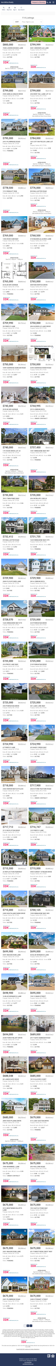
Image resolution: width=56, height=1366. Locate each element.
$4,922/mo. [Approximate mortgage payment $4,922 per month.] (49, 138)
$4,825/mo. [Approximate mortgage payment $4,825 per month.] (49, 235)
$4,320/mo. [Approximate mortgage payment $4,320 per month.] (22, 1076)
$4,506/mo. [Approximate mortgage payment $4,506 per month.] (22, 827)
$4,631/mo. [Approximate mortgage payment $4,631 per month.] (49, 447)
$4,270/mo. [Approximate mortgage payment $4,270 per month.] (22, 1117)
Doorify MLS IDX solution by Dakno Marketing (28, 1349)
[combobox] (31, 22)
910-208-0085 (28, 1362)
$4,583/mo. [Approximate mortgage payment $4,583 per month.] (22, 578)
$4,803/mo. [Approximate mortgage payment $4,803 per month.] (22, 281)
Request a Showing (38, 2)
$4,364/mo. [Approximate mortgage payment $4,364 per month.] (49, 993)
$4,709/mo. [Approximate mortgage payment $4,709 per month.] (49, 323)
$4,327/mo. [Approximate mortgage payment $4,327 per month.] (49, 1034)
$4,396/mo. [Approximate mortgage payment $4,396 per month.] (49, 910)
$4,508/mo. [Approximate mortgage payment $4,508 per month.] (22, 785)
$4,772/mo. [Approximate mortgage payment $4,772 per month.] (22, 323)
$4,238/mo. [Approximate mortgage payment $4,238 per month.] (22, 1163)
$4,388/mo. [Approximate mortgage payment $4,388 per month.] (22, 993)
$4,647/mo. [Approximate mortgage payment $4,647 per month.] (22, 447)
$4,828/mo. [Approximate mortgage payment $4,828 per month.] (22, 235)
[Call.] (47, 2)
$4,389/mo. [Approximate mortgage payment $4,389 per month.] (49, 951)
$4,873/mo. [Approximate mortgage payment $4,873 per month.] (49, 188)
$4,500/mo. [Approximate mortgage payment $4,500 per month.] (49, 827)
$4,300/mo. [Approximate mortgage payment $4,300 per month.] (49, 1076)
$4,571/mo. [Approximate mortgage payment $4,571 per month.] (22, 619)
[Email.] (50, 2)
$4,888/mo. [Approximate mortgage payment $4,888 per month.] (22, 188)
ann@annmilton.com (28, 1364)
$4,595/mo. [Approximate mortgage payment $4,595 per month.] (49, 536)
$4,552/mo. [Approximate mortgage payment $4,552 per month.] (49, 619)
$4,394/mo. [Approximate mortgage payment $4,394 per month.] (22, 951)
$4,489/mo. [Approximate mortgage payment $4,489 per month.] (49, 868)
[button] (9, 9)
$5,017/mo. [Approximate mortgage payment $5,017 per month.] (22, 90)
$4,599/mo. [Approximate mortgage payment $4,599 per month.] (22, 536)
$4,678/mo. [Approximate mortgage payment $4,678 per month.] (22, 406)
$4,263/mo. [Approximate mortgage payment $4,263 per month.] (49, 1117)
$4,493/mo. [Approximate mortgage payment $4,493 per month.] (22, 868)
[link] (3, 9)
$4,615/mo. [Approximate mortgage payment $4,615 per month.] (22, 495)
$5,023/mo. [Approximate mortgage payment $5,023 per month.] (22, 45)
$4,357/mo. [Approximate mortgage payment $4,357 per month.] (22, 1034)
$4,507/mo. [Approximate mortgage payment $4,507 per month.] (49, 785)
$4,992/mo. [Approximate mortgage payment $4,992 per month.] (22, 138)
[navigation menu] (53, 2)
